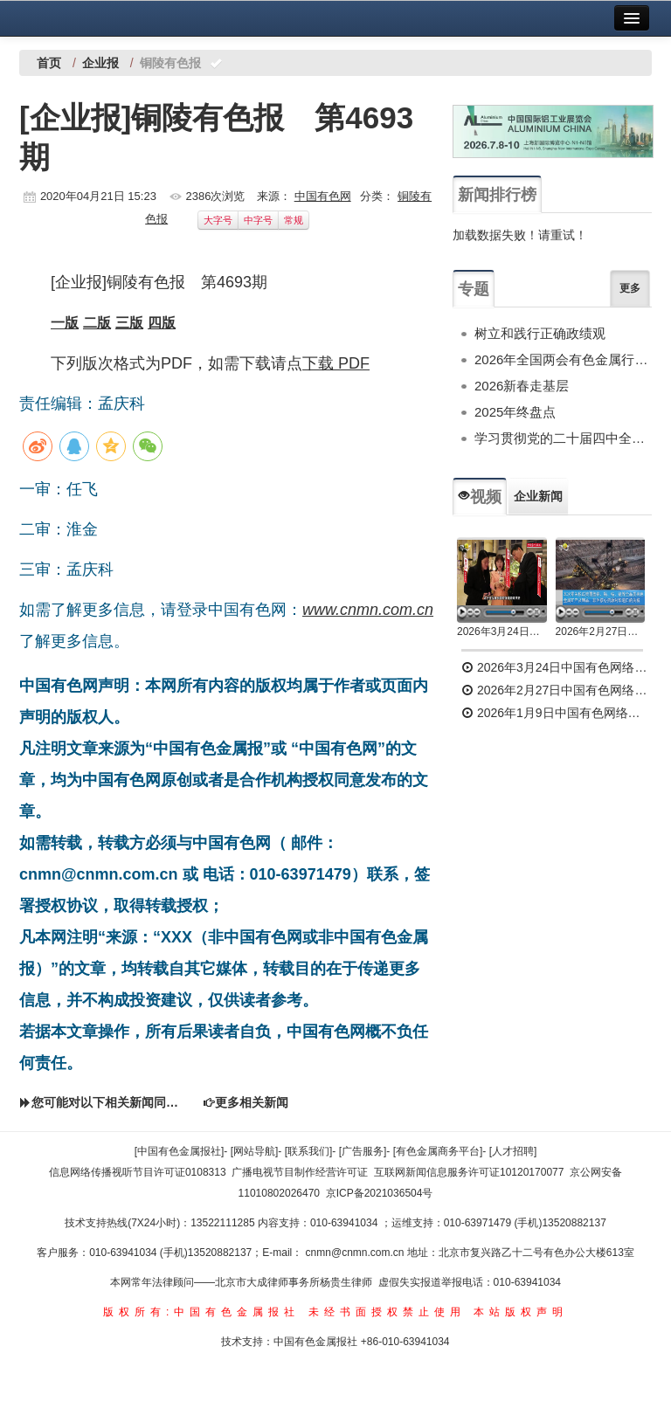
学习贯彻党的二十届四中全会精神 (563, 438)
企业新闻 (538, 496)
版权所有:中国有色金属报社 (201, 1312)
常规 (293, 220)
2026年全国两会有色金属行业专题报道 (563, 359)
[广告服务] (363, 1151)
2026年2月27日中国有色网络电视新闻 (601, 631)
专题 (473, 289)
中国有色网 (322, 196)
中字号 (258, 220)
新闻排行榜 (497, 195)
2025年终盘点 (515, 411)
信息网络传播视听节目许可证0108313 (137, 1172)
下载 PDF (336, 363)
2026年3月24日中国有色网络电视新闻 (502, 631)
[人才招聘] (513, 1151)
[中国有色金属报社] (180, 1151)
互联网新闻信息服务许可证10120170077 (469, 1172)
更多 (629, 288)
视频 (480, 497)
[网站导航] (255, 1151)
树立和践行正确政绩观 (539, 333)
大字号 (218, 220)
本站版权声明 (521, 1312)
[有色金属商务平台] (438, 1151)
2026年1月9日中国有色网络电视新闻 (556, 713)
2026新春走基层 (521, 385)
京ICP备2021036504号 (379, 1193)
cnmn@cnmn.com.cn (356, 1252)
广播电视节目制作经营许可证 (300, 1172)
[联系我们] (309, 1151)
